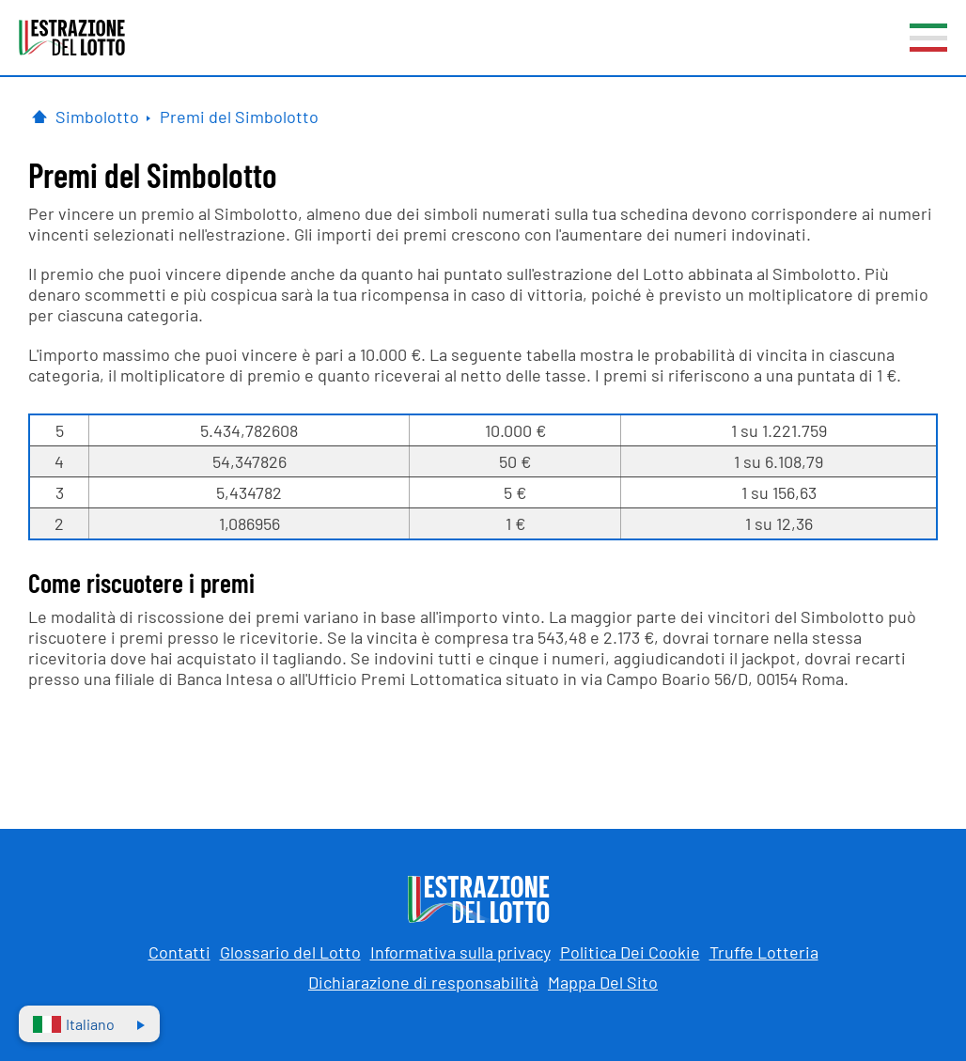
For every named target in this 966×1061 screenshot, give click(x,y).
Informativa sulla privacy (460, 952)
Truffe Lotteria (763, 952)
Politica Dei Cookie (630, 952)
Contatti (179, 952)
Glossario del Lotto (290, 952)
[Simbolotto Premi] (239, 116)
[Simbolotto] (103, 116)
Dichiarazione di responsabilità (423, 982)
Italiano (74, 1024)
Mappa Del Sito (603, 982)
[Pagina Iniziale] (39, 116)
